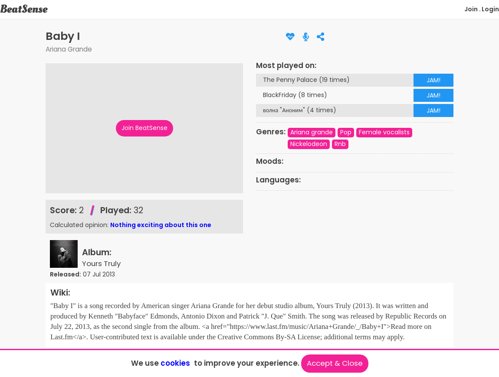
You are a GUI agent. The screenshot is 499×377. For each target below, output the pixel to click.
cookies (175, 363)
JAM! (433, 80)
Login (490, 9)
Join (471, 9)
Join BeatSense (144, 128)
